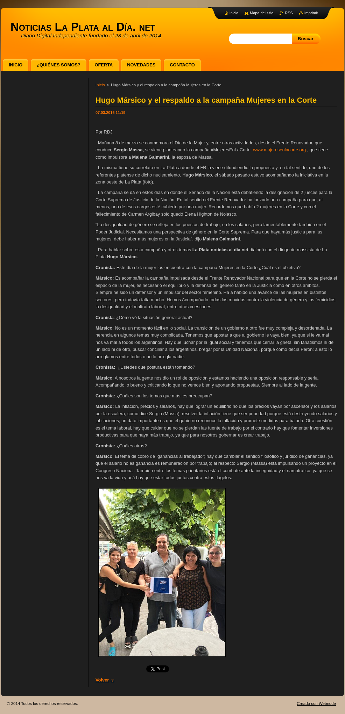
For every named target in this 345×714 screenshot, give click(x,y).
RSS (289, 13)
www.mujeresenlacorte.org (279, 149)
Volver (102, 680)
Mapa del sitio (261, 13)
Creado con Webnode (316, 703)
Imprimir (311, 13)
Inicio (100, 85)
